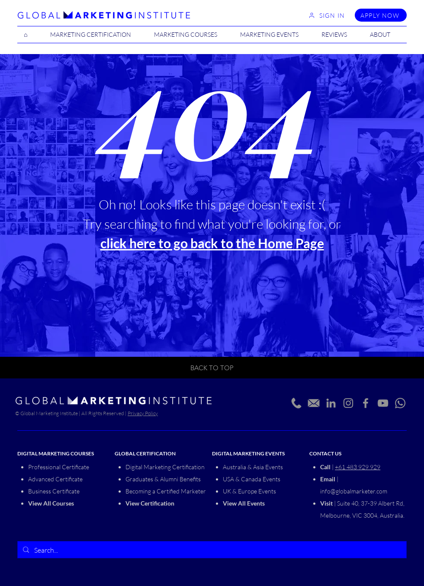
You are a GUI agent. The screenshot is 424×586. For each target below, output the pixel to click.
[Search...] (211, 550)
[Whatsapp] (400, 403)
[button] (191, 34)
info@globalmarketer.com (353, 491)
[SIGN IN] (326, 15)
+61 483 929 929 (357, 467)
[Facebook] (365, 403)
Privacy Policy (143, 413)
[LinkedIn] (330, 403)
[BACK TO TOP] (212, 367)
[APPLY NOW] (381, 15)
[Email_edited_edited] (313, 403)
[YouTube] (382, 403)
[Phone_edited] (296, 403)
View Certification (149, 503)
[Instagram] (348, 403)
